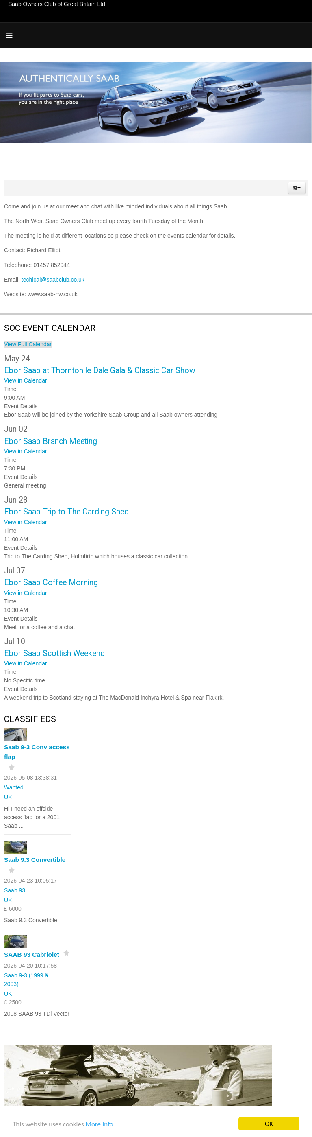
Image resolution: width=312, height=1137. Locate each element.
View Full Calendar (28, 344)
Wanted (14, 787)
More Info (99, 1125)
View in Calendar (25, 380)
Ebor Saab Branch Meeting (50, 441)
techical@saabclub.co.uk (53, 279)
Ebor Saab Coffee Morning (51, 582)
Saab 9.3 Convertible (34, 859)
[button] (297, 188)
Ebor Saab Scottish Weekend (54, 653)
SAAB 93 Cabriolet (31, 954)
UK (8, 797)
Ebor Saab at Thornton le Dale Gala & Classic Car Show (99, 370)
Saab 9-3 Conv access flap (37, 751)
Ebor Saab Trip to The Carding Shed (66, 511)
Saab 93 (14, 890)
